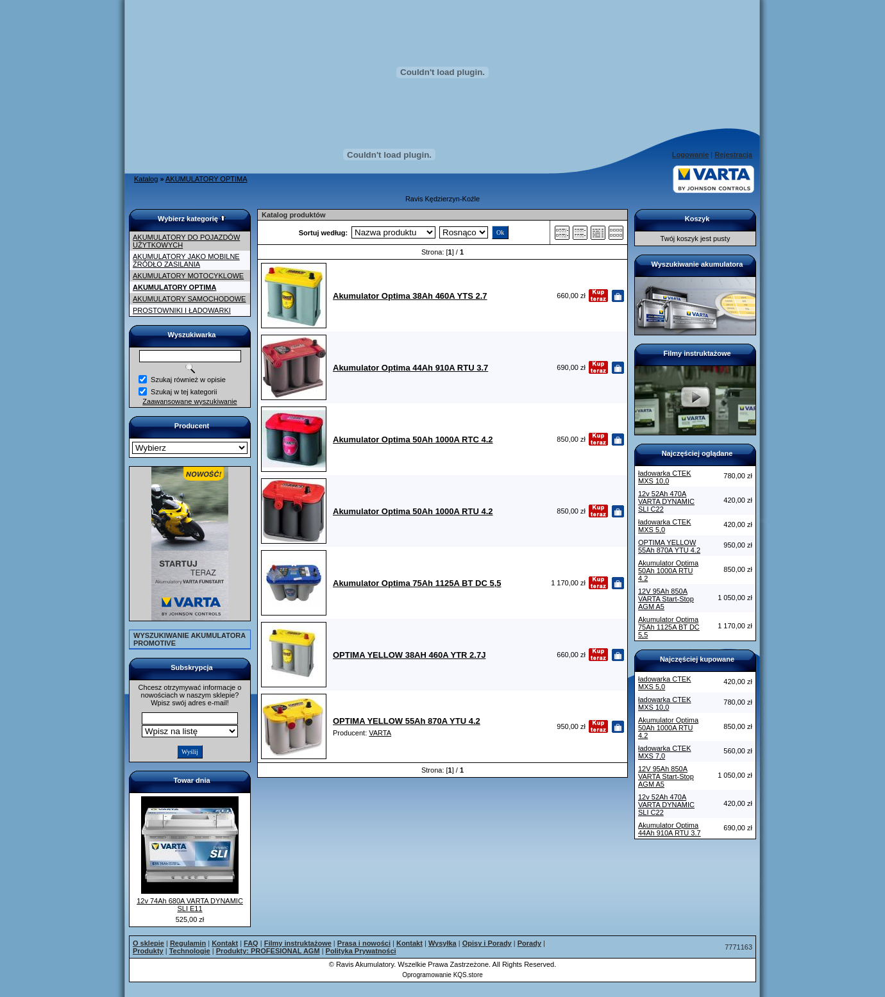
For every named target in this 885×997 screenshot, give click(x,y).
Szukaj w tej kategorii (184, 392)
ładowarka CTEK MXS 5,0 (664, 525)
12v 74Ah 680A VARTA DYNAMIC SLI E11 (190, 904)
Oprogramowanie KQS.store (442, 974)
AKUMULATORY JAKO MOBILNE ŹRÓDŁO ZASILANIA (186, 260)
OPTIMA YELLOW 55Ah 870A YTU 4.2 (669, 546)
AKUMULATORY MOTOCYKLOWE (188, 276)
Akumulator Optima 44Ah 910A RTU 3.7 (669, 829)
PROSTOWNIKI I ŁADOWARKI (182, 310)
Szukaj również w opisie (188, 379)
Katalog (146, 179)
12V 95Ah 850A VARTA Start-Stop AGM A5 (666, 598)
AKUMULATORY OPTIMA (206, 179)
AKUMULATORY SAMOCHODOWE (189, 299)
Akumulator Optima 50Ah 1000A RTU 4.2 (668, 570)
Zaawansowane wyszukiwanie (189, 401)
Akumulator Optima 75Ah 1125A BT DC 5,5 (669, 627)
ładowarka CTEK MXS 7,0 (664, 752)
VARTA (380, 733)
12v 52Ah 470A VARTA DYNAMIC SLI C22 (666, 501)
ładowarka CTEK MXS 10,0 (664, 477)
